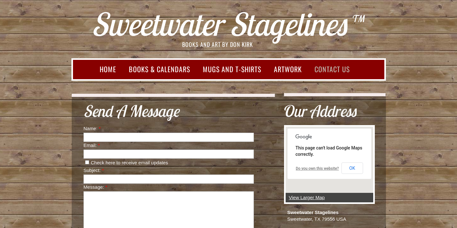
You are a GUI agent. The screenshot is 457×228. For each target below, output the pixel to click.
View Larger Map (307, 197)
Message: (95, 187)
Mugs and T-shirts (232, 69)
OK (352, 168)
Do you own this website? (317, 168)
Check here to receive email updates (126, 162)
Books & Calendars (159, 69)
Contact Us (332, 69)
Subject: (93, 170)
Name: (92, 128)
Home (108, 69)
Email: (91, 145)
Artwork (288, 69)
